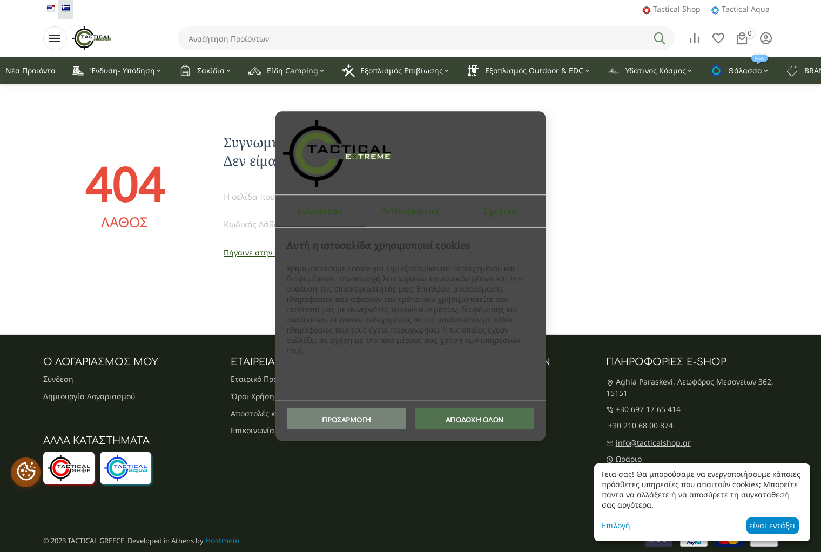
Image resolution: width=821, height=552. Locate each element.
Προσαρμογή (347, 420)
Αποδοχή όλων (474, 420)
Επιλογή (616, 525)
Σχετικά (500, 210)
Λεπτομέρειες (411, 210)
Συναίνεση (320, 210)
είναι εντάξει (772, 525)
